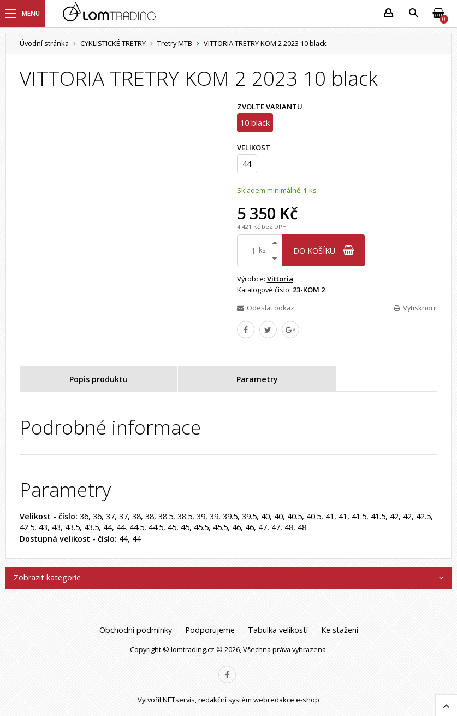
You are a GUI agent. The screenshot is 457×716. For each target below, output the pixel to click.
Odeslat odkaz (265, 308)
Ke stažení (339, 630)
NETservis (179, 700)
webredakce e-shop (286, 700)
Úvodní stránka (44, 43)
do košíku (323, 250)
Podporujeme (210, 630)
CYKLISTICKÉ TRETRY (113, 43)
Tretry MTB (174, 43)
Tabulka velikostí (278, 630)
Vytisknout (415, 308)
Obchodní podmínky (135, 630)
